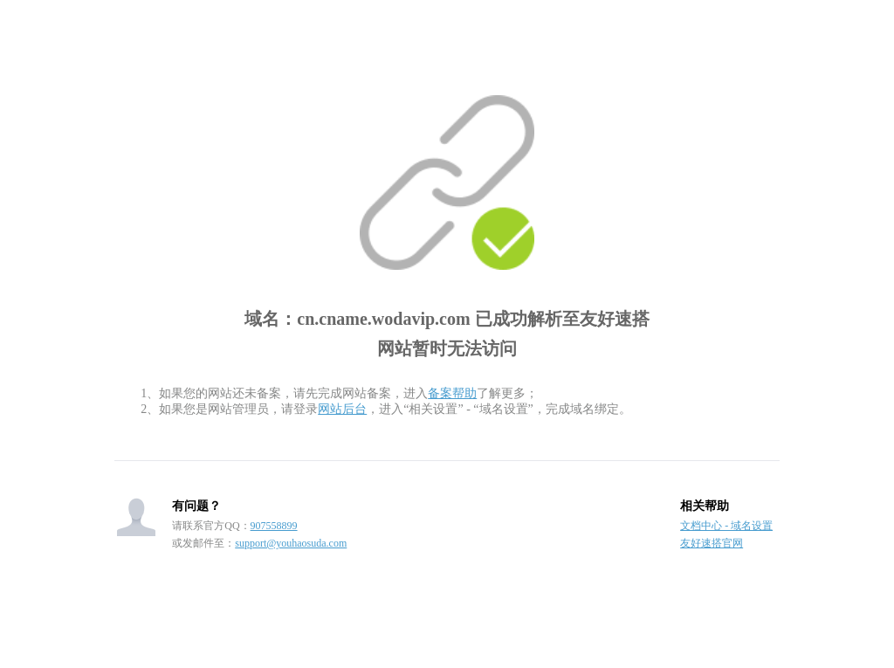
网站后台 (342, 409)
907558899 (274, 526)
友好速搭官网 (711, 543)
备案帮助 (452, 393)
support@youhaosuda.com (291, 543)
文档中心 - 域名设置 (726, 526)
